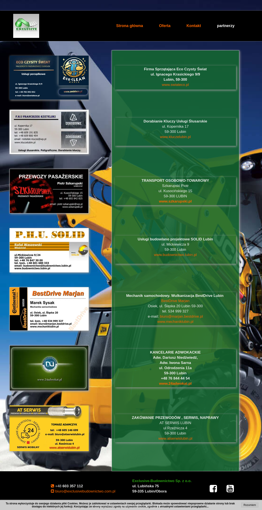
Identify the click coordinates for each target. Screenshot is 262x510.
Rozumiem (250, 505)
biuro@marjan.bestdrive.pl (181, 316)
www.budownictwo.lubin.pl (175, 255)
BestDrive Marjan (175, 301)
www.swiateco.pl (175, 85)
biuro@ (85, 491)
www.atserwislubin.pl (175, 438)
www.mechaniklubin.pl (175, 322)
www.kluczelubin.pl (175, 137)
